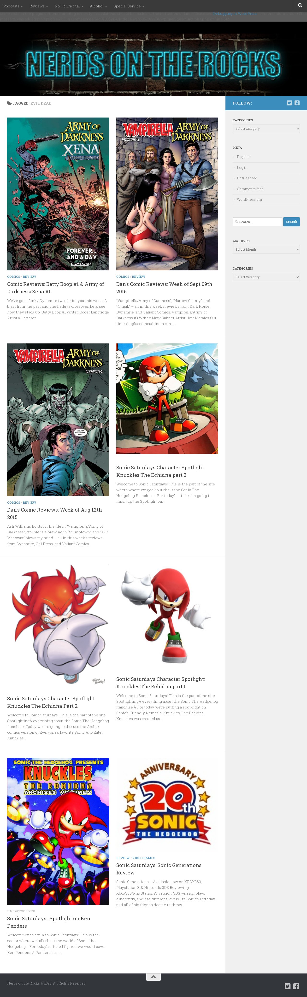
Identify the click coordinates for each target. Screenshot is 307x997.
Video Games (143, 858)
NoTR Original (67, 6)
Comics (13, 276)
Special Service (127, 6)
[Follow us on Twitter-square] (289, 103)
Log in (242, 167)
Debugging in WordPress (235, 13)
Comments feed (250, 189)
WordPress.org (249, 199)
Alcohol (97, 6)
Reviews (37, 6)
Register (244, 156)
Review (29, 276)
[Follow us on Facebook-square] (297, 103)
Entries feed (247, 178)
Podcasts (11, 6)
